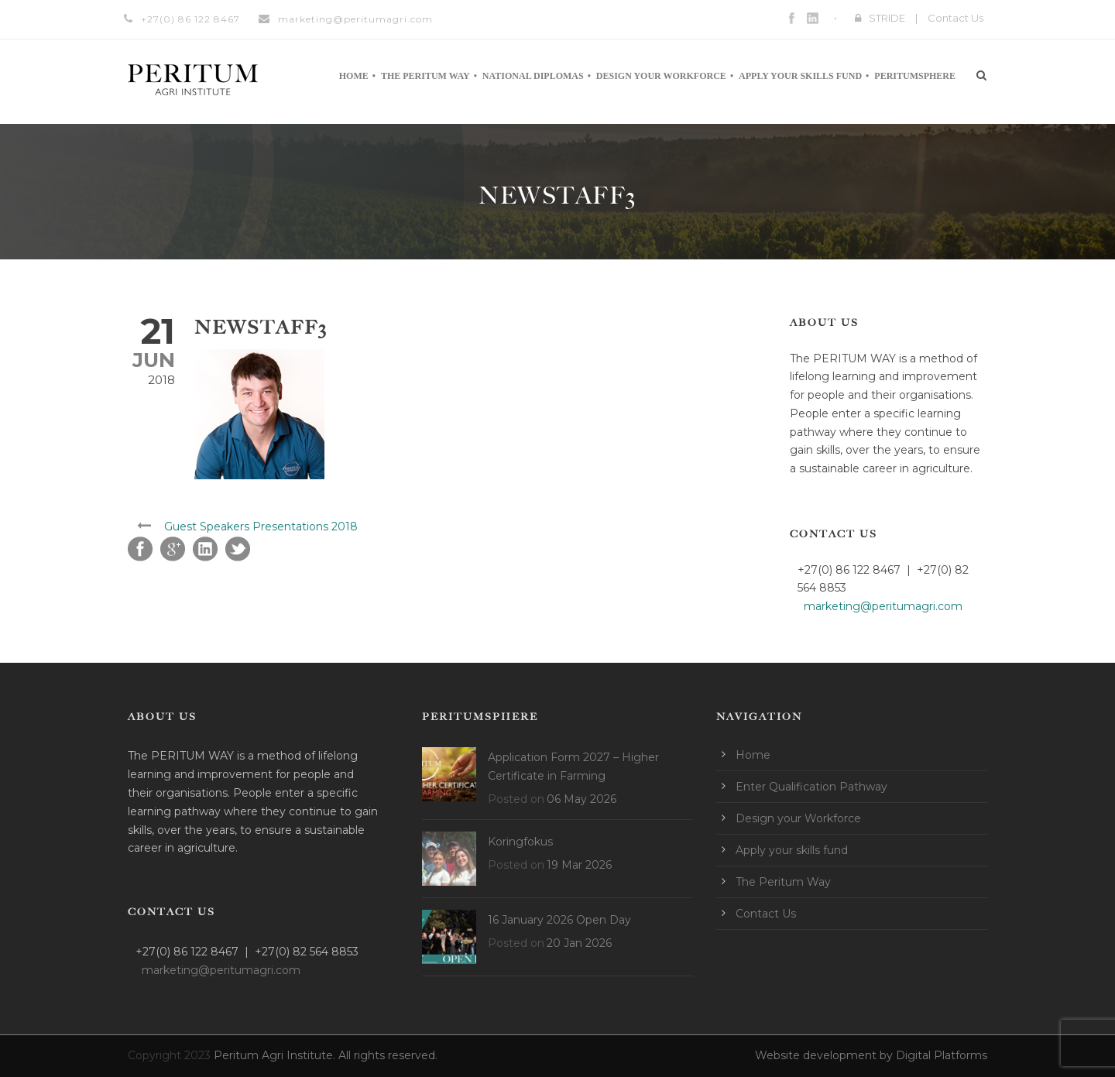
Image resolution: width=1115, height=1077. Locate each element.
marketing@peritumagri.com (355, 19)
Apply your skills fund (800, 75)
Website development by (825, 1055)
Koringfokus (520, 842)
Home (354, 75)
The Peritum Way (425, 75)
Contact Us (955, 18)
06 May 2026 (581, 799)
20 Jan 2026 (579, 943)
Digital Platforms (941, 1055)
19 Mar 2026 (579, 865)
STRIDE (887, 18)
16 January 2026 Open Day (559, 920)
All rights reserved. (387, 1055)
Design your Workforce (661, 75)
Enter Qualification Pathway (811, 787)
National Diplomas (533, 75)
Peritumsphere (914, 75)
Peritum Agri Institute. (276, 1055)
